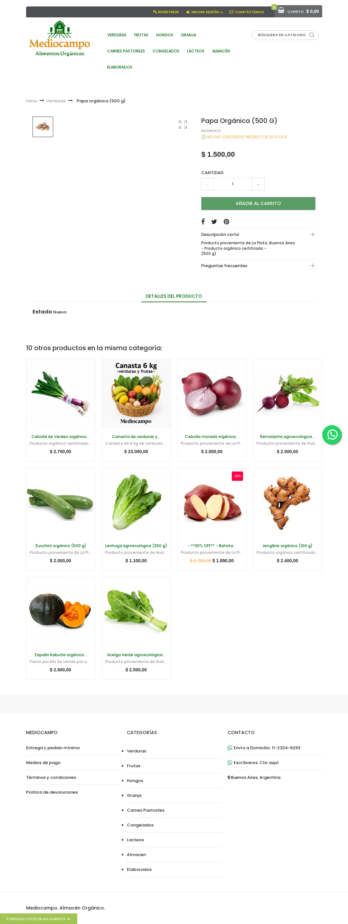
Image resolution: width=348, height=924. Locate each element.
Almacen (136, 855)
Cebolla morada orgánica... (212, 436)
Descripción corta (220, 234)
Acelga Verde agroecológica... (136, 655)
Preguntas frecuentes (224, 266)
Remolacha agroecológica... (287, 436)
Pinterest (226, 222)
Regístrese (168, 11)
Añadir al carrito (258, 203)
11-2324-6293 (286, 748)
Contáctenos (249, 11)
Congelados (140, 825)
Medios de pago (43, 763)
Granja (134, 795)
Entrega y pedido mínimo (53, 748)
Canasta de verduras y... (136, 436)
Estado (42, 311)
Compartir (203, 222)
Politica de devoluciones (52, 792)
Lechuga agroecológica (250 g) (136, 545)
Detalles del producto (174, 296)
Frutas (133, 766)
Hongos (135, 781)
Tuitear (214, 222)
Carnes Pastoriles (146, 810)
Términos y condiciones (51, 777)
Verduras (136, 751)
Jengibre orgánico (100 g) (287, 545)
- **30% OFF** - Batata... (212, 545)
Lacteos (135, 840)
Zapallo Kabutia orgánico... (60, 655)
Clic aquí (269, 763)
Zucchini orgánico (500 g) (60, 545)
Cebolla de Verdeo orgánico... (60, 436)
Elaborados (139, 870)
